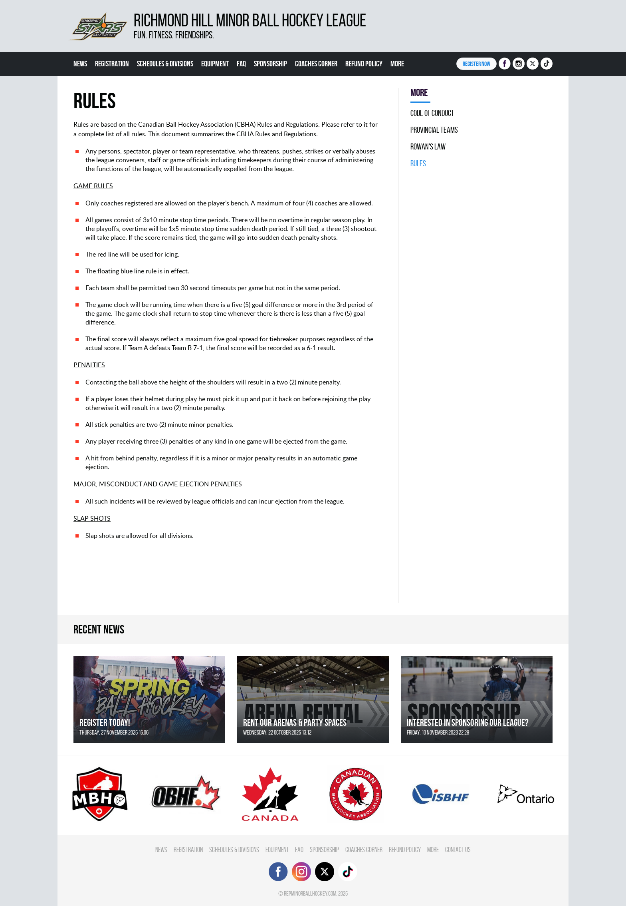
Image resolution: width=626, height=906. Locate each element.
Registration (112, 63)
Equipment (215, 63)
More (397, 63)
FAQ (241, 63)
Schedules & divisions (165, 63)
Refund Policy (363, 63)
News (80, 63)
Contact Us (458, 849)
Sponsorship (270, 63)
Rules (418, 163)
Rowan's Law (428, 146)
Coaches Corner (316, 63)
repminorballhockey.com (310, 893)
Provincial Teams (434, 129)
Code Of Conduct (432, 113)
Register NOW (476, 63)
